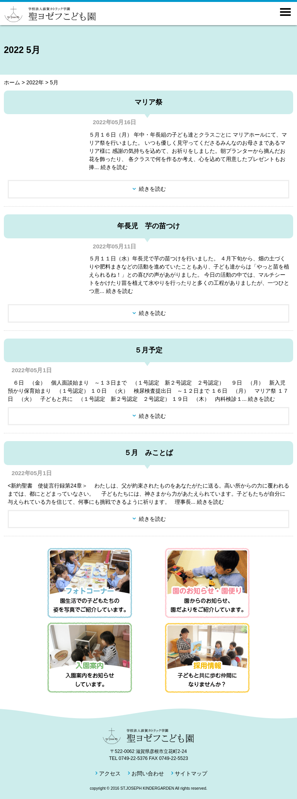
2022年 (35, 82)
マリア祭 (148, 102)
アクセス (110, 773)
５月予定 (148, 350)
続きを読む (152, 189)
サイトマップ (191, 773)
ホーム (12, 82)
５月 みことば (148, 453)
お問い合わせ (147, 773)
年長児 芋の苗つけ (148, 226)
